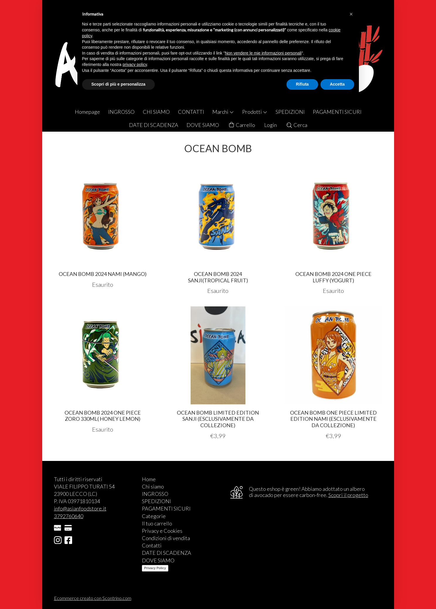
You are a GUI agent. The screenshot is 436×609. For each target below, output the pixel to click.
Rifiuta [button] (302, 84)
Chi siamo (153, 486)
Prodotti (254, 111)
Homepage (87, 111)
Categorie (154, 516)
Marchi (223, 111)
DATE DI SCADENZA (153, 125)
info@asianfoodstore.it (80, 508)
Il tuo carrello (157, 523)
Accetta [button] (337, 84)
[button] (351, 14)
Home (149, 479)
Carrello (241, 125)
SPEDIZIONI (290, 111)
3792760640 (68, 516)
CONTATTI (191, 111)
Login (270, 125)
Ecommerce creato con (92, 598)
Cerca (296, 125)
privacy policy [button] (135, 64)
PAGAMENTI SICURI (337, 111)
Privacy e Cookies (162, 530)
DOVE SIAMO (202, 125)
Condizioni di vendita (166, 538)
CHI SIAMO (156, 111)
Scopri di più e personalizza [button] (118, 84)
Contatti (152, 545)
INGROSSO (121, 111)
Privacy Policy (155, 568)
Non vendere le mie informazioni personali (263, 53)
